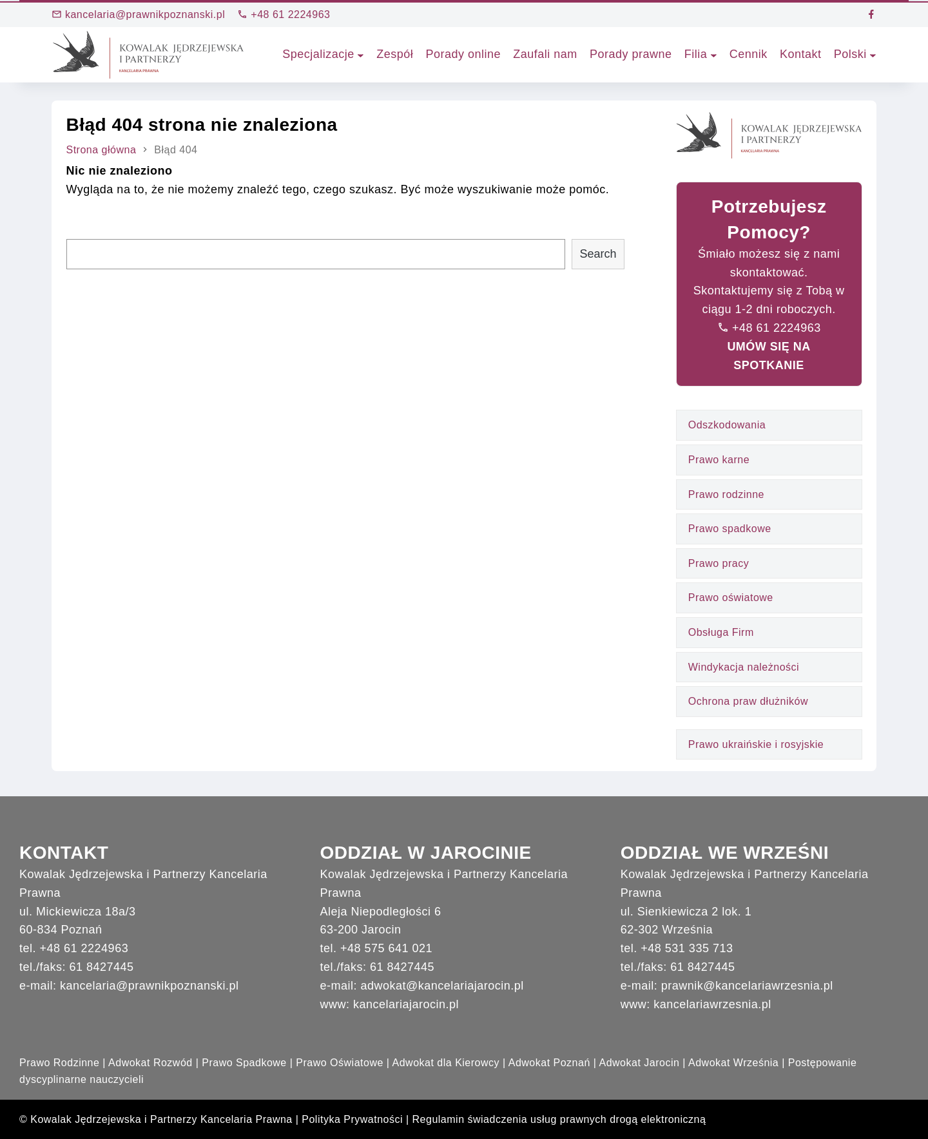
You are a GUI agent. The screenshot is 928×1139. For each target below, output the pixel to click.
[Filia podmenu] (713, 54)
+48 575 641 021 (386, 948)
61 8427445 (102, 967)
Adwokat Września (733, 1062)
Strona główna (101, 149)
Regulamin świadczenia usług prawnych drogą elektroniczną (559, 1119)
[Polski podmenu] (872, 54)
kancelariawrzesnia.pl (712, 1004)
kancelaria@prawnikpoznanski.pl (138, 14)
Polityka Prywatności (352, 1119)
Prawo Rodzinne (59, 1062)
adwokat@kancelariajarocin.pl (441, 985)
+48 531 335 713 (687, 948)
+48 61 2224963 (283, 14)
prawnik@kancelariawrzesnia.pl (747, 985)
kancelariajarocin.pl (406, 1004)
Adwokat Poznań (549, 1062)
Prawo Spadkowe (244, 1062)
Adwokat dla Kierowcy (446, 1062)
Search (597, 253)
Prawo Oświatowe (339, 1062)
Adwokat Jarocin (639, 1062)
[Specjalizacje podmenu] (360, 54)
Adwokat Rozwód (150, 1062)
